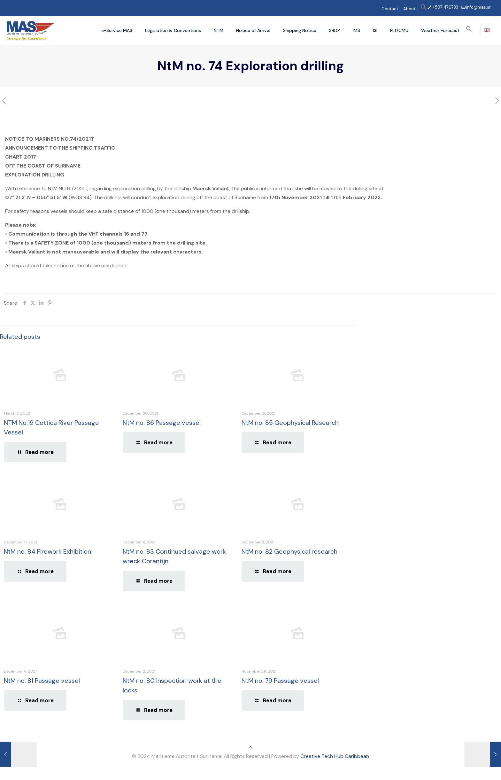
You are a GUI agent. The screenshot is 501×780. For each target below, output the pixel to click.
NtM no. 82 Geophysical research (289, 551)
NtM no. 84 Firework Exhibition (47, 551)
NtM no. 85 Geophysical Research (290, 422)
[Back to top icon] (250, 747)
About (409, 9)
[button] (423, 9)
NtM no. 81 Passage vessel (42, 680)
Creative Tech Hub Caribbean (334, 756)
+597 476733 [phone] (445, 7)
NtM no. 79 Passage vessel (280, 680)
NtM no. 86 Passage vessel (162, 422)
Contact (390, 9)
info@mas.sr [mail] (478, 7)
